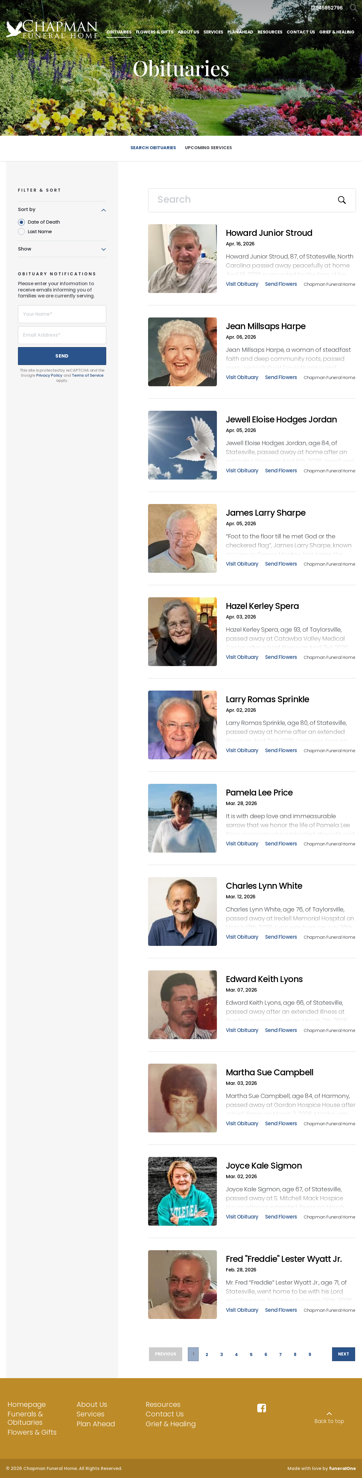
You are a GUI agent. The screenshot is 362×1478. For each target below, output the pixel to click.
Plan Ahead (96, 1424)
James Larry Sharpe (265, 513)
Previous (167, 1355)
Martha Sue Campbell (269, 1072)
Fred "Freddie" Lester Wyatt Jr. (284, 1259)
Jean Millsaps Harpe (265, 326)
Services (90, 1414)
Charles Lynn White (264, 886)
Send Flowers (281, 284)
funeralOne (342, 1468)
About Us (92, 1404)
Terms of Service (88, 375)
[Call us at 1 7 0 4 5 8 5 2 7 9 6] (327, 7)
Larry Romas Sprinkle (267, 699)
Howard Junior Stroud (269, 233)
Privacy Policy (49, 375)
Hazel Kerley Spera (262, 606)
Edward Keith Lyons (264, 979)
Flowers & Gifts (32, 1432)
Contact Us (165, 1414)
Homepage (26, 1404)
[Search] (252, 200)
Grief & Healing (171, 1424)
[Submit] (342, 200)
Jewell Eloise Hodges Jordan (281, 419)
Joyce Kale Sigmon (264, 1166)
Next (341, 1355)
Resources (163, 1404)
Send (62, 355)
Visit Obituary (242, 284)
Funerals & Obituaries (25, 1418)
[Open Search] (354, 8)
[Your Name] (62, 314)
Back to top (329, 1421)
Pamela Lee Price (259, 792)
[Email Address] (62, 335)
